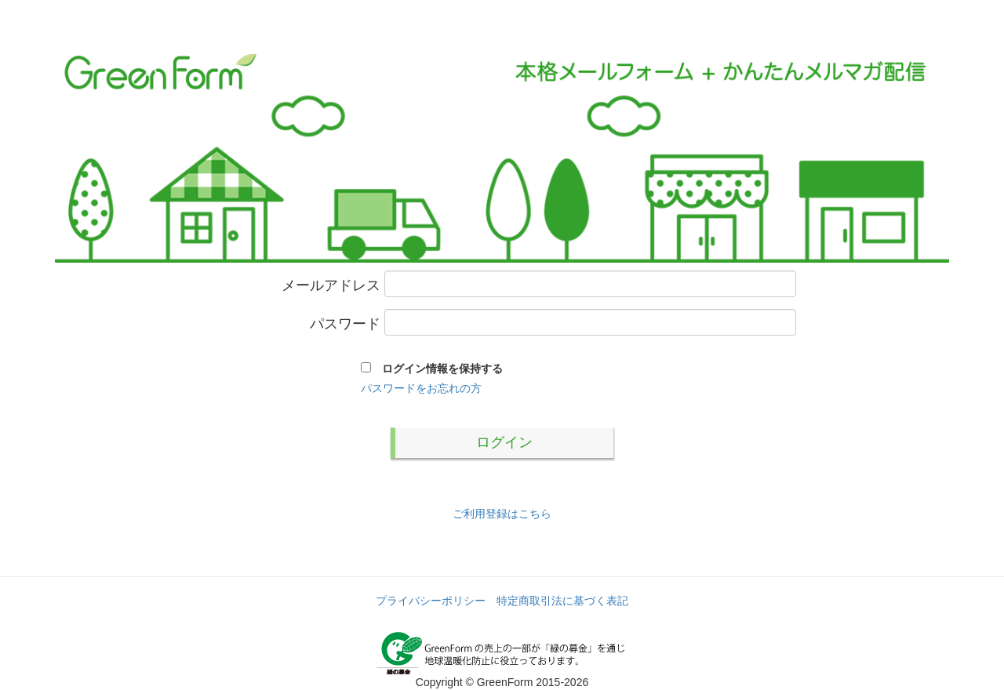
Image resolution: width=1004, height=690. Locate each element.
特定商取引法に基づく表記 (562, 600)
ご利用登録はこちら (502, 513)
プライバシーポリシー (431, 600)
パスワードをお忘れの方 (421, 388)
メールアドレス (331, 285)
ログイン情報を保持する (437, 368)
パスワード (345, 324)
